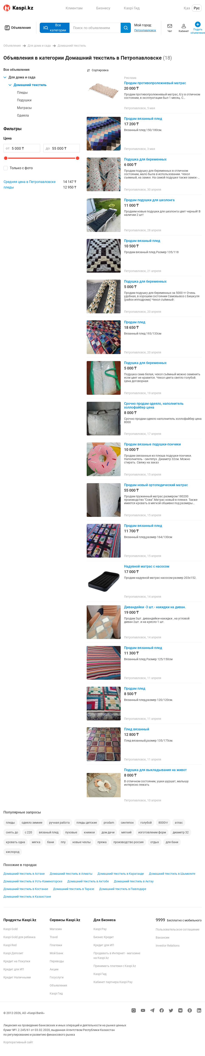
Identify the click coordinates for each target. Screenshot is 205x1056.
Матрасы (24, 108)
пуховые (71, 832)
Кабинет (184, 28)
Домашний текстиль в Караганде (121, 873)
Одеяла (23, 115)
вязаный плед (48, 832)
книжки (89, 832)
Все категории (54, 27)
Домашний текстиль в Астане (24, 873)
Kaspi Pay (100, 929)
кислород (12, 852)
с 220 (28, 832)
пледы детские (86, 822)
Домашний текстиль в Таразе (73, 889)
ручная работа (59, 822)
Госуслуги (57, 977)
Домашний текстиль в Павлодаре (122, 889)
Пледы (22, 93)
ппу (63, 842)
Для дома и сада (19, 77)
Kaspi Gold (10, 929)
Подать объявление (197, 27)
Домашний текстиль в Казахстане (27, 896)
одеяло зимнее (32, 822)
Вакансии (162, 937)
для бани (172, 842)
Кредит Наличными (17, 977)
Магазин (56, 929)
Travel (54, 937)
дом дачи (108, 832)
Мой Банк (56, 953)
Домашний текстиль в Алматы (71, 873)
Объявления (17, 28)
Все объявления (16, 70)
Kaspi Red (10, 945)
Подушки (24, 100)
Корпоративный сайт (18, 1042)
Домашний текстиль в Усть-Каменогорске (32, 881)
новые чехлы (81, 842)
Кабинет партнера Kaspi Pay (113, 982)
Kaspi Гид (56, 993)
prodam (109, 822)
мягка (36, 842)
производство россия (128, 842)
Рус (197, 8)
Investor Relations (168, 945)
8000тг (163, 822)
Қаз (187, 8)
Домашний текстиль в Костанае (25, 889)
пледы (9, 187)
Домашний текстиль (27, 85)
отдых (154, 842)
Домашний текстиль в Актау (134, 881)
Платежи (56, 945)
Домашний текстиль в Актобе (88, 881)
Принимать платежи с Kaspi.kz (114, 966)
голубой (146, 822)
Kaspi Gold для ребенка (19, 937)
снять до (12, 832)
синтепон (127, 822)
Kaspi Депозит (13, 953)
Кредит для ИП (13, 969)
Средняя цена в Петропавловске (29, 182)
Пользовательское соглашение (177, 929)
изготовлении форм (152, 832)
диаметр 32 (181, 832)
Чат (169, 28)
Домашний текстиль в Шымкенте (172, 873)
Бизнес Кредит (103, 937)
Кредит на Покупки (16, 961)
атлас (179, 822)
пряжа (102, 842)
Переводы (57, 961)
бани (50, 842)
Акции (54, 969)
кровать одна (15, 842)
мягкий (126, 832)
